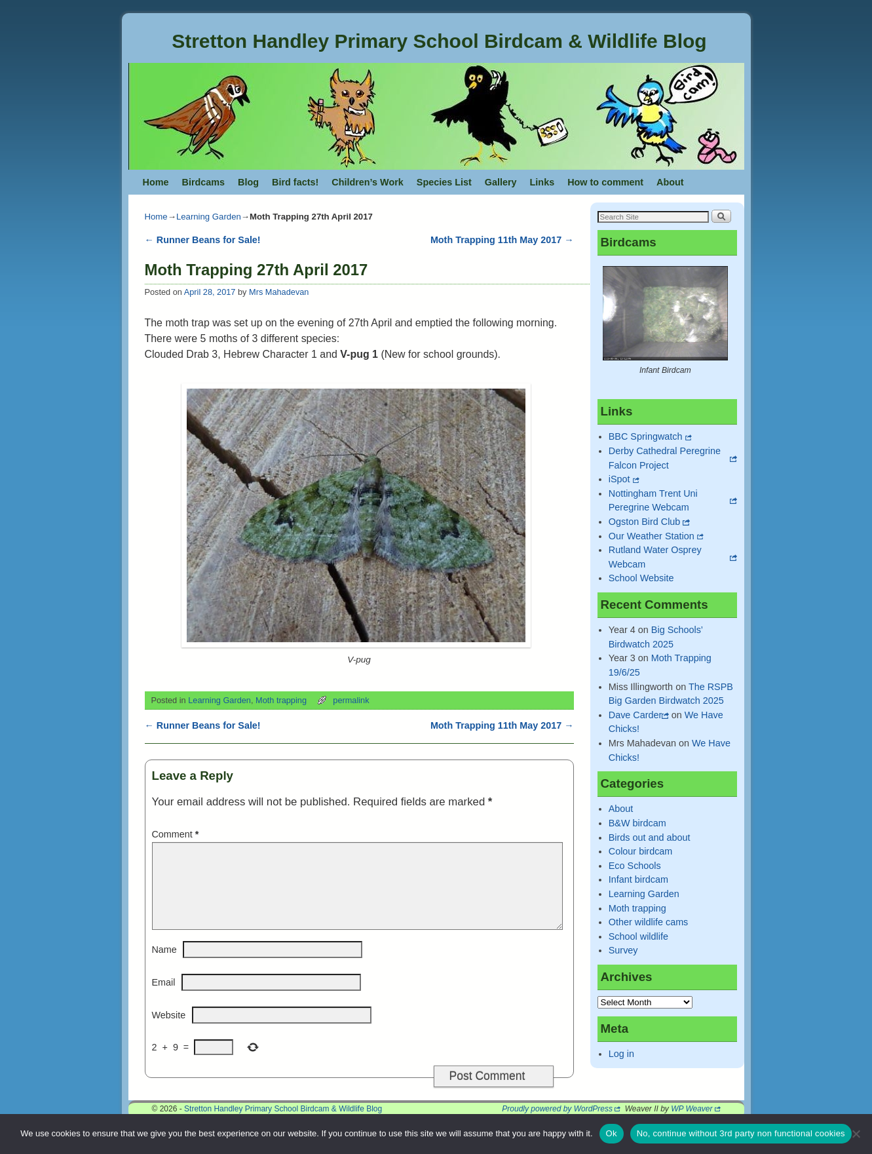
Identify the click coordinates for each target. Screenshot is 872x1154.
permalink (351, 700)
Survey (623, 950)
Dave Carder (635, 715)
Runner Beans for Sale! (203, 240)
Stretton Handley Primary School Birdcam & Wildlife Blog (439, 41)
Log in (621, 1053)
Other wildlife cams (649, 922)
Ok (611, 1133)
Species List (444, 182)
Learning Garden (208, 216)
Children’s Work (368, 182)
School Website (641, 578)
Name (164, 965)
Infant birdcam (638, 879)
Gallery (501, 182)
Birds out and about (650, 837)
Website (169, 1031)
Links (542, 182)
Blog (248, 182)
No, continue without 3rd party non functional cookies (741, 1133)
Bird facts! (295, 182)
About (670, 182)
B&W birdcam (637, 823)
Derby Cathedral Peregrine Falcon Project (665, 458)
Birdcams (203, 182)
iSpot (619, 479)
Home (156, 182)
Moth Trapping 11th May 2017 (502, 240)
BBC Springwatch (646, 436)
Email (164, 998)
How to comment (605, 182)
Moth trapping (281, 700)
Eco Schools (635, 865)
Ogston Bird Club (645, 521)
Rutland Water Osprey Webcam (655, 557)
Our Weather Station (651, 536)
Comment (177, 834)
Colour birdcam (641, 851)
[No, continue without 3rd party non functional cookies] (855, 1133)
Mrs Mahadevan (279, 292)
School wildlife (638, 936)
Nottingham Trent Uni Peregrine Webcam (653, 500)
